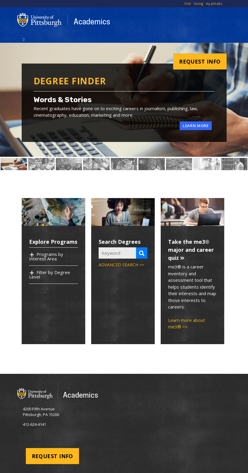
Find (187, 3)
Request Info (199, 61)
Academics (92, 21)
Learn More (196, 125)
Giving (198, 3)
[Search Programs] (141, 253)
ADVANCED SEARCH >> (121, 265)
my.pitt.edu (214, 3)
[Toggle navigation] (24, 39)
